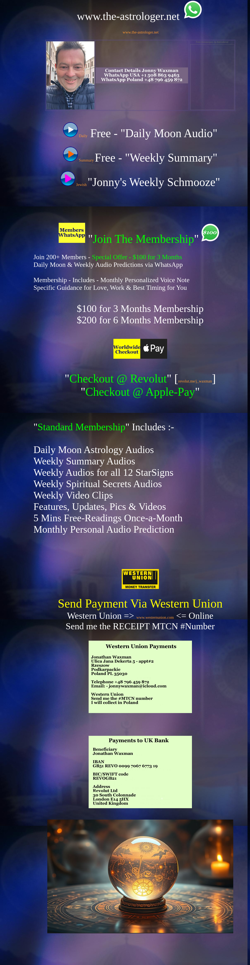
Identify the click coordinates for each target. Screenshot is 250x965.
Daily (75, 136)
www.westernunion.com (155, 617)
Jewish (74, 184)
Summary (79, 160)
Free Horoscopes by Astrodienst (212, 42)
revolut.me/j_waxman (195, 381)
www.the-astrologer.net (141, 32)
